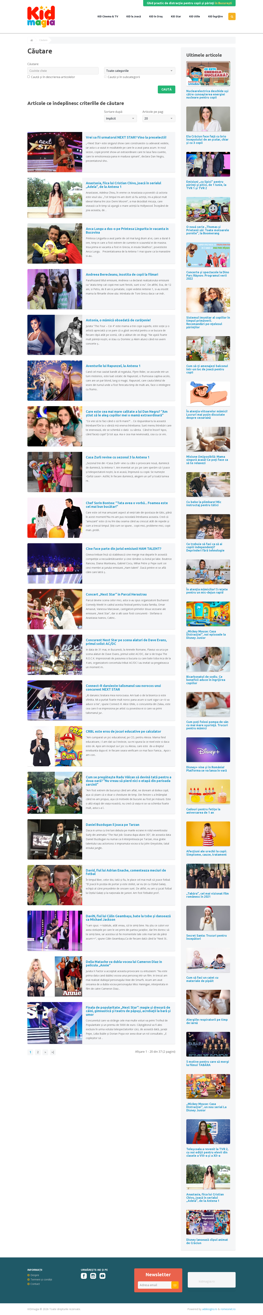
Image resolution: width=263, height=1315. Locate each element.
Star (178, 16)
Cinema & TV (110, 16)
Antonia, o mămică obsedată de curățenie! (118, 320)
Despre (33, 1275)
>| (53, 1052)
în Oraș (158, 16)
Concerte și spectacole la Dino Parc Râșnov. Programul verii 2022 (207, 275)
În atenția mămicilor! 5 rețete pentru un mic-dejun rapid (207, 591)
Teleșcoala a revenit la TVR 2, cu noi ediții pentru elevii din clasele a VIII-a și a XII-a (207, 1152)
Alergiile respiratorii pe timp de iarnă (207, 1021)
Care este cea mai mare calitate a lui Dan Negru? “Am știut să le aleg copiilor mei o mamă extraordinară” (126, 413)
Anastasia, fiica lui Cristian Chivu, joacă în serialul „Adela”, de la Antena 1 (123, 184)
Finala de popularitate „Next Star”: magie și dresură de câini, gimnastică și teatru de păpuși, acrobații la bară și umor (128, 1011)
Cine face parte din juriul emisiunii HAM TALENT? (123, 548)
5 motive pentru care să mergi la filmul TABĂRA (207, 1063)
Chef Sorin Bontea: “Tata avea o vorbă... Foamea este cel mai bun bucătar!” (127, 504)
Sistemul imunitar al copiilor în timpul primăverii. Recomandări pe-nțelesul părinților (208, 322)
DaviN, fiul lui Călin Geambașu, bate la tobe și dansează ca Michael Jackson (128, 917)
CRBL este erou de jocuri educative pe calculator (123, 731)
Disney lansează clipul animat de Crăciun (207, 1241)
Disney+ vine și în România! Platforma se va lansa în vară (206, 769)
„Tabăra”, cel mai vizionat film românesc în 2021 (207, 895)
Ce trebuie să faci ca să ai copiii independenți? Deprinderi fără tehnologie (205, 547)
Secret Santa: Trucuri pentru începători (206, 937)
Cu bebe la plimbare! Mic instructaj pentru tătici (203, 503)
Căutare (43, 40)
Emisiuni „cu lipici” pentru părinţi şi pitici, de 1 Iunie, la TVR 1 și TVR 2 (206, 185)
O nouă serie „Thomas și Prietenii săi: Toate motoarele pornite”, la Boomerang (207, 230)
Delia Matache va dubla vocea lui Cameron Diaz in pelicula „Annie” (124, 963)
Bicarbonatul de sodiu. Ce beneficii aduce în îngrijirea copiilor (205, 680)
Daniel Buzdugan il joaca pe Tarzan (112, 824)
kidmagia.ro (207, 1281)
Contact (33, 1284)
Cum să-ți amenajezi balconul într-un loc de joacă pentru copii (207, 369)
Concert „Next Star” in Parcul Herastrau (116, 594)
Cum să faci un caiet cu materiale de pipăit (202, 979)
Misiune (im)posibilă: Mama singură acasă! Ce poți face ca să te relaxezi (207, 460)
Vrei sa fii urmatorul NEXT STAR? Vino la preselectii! (126, 137)
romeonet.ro (228, 1309)
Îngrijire (217, 16)
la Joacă (136, 16)
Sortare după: (113, 112)
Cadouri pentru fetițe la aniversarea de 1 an (203, 811)
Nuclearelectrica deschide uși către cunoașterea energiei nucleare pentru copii (207, 94)
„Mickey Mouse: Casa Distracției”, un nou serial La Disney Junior (206, 1107)
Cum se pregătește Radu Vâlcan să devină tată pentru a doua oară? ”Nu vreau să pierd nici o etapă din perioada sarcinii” (128, 780)
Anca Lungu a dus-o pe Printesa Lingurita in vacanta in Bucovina (127, 230)
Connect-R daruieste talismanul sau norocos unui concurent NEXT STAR (123, 687)
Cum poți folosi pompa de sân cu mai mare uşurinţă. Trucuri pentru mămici (207, 725)
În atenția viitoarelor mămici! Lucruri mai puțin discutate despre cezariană (206, 414)
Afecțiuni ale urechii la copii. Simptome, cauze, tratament (206, 853)
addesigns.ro (209, 1309)
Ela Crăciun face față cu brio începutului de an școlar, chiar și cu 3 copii (207, 139)
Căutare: (33, 64)
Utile (196, 16)
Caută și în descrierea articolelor (51, 77)
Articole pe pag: (153, 112)
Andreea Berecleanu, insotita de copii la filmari (122, 274)
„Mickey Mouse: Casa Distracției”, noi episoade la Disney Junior (206, 634)
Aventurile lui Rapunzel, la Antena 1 (113, 366)
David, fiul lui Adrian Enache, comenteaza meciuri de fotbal (126, 872)
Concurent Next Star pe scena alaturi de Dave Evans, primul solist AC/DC (126, 641)
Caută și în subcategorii (122, 77)
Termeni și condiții (39, 1279)
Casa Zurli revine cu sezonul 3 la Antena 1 (117, 457)
